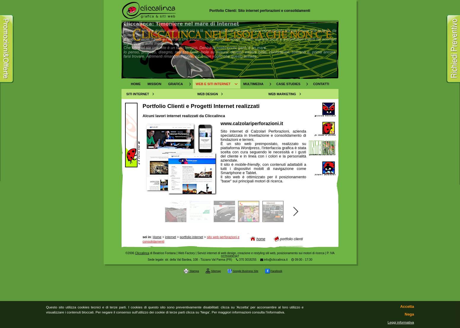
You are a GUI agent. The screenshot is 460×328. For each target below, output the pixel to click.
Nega (409, 314)
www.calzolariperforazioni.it (252, 123)
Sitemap (213, 271)
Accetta (407, 307)
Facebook (273, 271)
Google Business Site (242, 271)
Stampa (191, 271)
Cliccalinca (142, 253)
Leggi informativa (401, 322)
